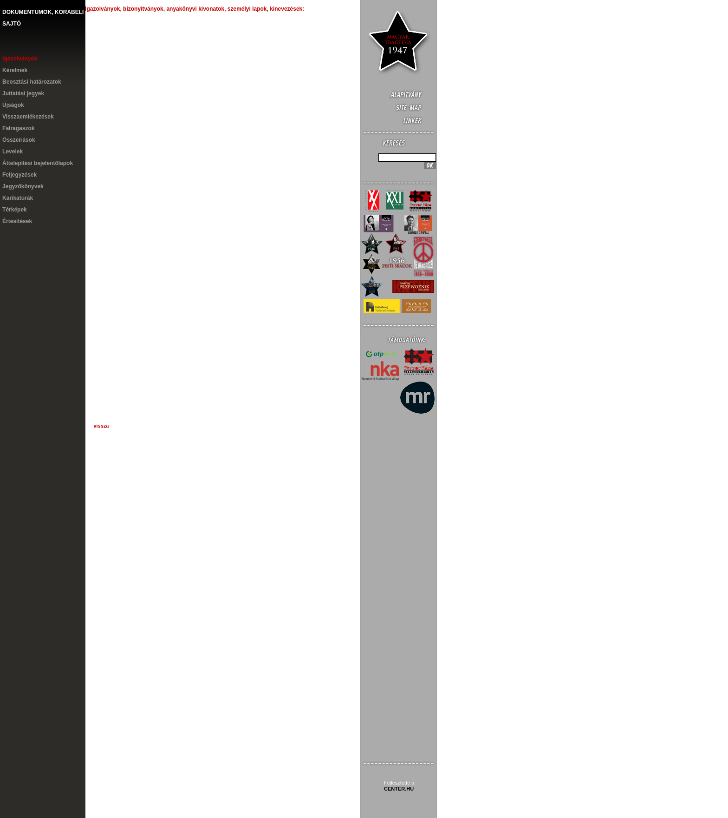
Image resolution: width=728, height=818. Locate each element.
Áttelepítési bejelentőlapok (37, 163)
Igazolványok (19, 58)
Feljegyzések (19, 175)
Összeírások (18, 140)
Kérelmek (14, 70)
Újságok (13, 105)
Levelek (12, 151)
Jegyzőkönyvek (23, 186)
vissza (101, 426)
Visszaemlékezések (28, 116)
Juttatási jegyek (23, 93)
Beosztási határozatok (31, 82)
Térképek (14, 209)
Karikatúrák (17, 198)
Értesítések (17, 221)
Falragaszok (18, 128)
